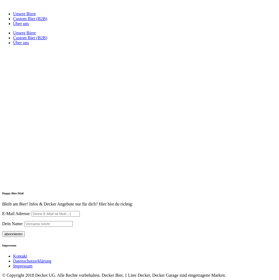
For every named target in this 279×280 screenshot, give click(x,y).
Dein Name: (12, 223)
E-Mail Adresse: (17, 213)
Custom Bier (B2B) (30, 18)
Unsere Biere (24, 13)
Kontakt (20, 256)
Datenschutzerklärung (32, 261)
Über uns (21, 23)
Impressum (22, 266)
